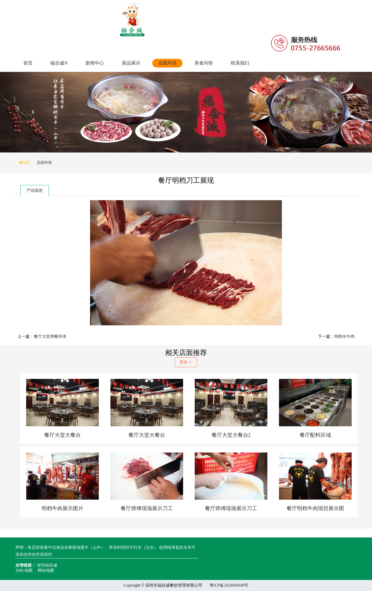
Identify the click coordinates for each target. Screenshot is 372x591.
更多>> (186, 362)
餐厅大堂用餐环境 (50, 336)
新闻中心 (94, 63)
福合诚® (59, 63)
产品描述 (34, 190)
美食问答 (203, 63)
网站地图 (46, 570)
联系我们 (240, 63)
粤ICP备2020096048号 (229, 585)
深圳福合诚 (47, 565)
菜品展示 (131, 63)
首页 (28, 63)
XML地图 (24, 570)
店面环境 (167, 63)
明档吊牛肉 (344, 336)
